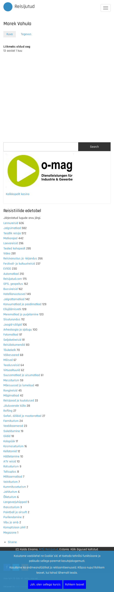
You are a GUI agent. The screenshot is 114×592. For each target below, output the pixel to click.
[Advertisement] (57, 99)
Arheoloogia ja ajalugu (17, 330)
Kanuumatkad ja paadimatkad (22, 304)
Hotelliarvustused (14, 294)
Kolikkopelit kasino (17, 194)
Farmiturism (11, 421)
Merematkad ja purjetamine (20, 314)
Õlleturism (9, 497)
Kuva (11, 34)
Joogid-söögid (12, 325)
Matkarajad (10, 238)
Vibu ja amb (11, 522)
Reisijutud (24, 6)
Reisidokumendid (14, 345)
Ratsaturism (11, 466)
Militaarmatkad (12, 477)
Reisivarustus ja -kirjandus (20, 258)
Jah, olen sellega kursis (45, 584)
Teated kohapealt (14, 248)
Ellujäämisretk (12, 309)
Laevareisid (10, 243)
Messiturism (11, 380)
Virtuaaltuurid (11, 370)
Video (6, 253)
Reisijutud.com (12, 279)
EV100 (7, 269)
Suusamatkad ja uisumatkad (21, 375)
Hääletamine (11, 456)
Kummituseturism (14, 487)
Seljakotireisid (12, 340)
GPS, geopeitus (13, 284)
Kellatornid (10, 451)
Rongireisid (10, 391)
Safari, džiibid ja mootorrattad (22, 416)
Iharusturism (11, 507)
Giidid (6, 436)
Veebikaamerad (13, 426)
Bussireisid (10, 289)
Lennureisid (10, 223)
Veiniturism (10, 482)
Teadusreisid (11, 365)
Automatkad (11, 274)
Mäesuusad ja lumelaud (18, 385)
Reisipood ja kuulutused (18, 401)
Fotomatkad (10, 335)
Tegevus (26, 34)
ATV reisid (9, 461)
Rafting (7, 411)
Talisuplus (9, 472)
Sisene (12, 542)
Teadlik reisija (12, 233)
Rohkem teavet (74, 584)
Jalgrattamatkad (13, 299)
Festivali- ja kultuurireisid (19, 264)
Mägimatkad (11, 396)
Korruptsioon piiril (14, 527)
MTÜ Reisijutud (48, 549)
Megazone (10, 533)
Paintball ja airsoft (15, 512)
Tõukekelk (9, 350)
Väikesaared (11, 355)
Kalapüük (9, 441)
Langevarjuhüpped (15, 502)
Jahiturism (10, 492)
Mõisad (8, 360)
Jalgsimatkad (12, 228)
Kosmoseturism (13, 446)
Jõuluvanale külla (14, 406)
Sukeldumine (11, 431)
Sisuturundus (11, 319)
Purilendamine (12, 517)
